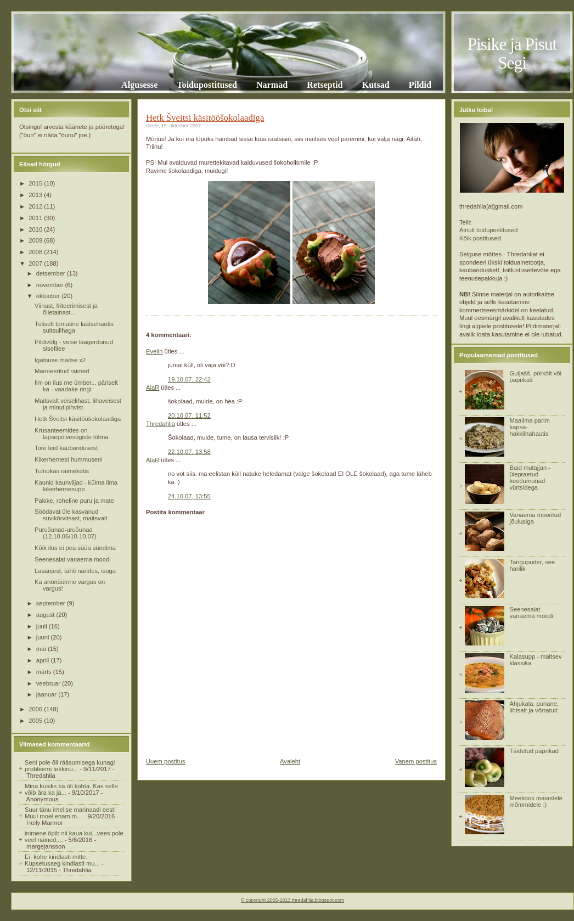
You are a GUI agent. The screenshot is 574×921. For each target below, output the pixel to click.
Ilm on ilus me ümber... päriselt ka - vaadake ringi (76, 385)
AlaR (152, 387)
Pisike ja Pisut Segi (512, 53)
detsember (51, 273)
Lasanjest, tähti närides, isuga (75, 571)
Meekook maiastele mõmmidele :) (535, 801)
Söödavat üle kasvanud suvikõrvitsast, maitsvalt (71, 514)
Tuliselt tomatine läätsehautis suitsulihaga (74, 327)
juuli (42, 626)
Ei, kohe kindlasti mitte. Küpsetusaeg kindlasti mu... (62, 860)
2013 (36, 195)
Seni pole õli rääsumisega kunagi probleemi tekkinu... (70, 765)
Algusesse (139, 84)
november (50, 285)
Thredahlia (160, 423)
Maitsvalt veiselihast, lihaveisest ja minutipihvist (78, 404)
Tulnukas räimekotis (62, 471)
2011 (36, 218)
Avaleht (290, 761)
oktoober (49, 296)
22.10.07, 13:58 (189, 451)
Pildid (420, 84)
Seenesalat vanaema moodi (73, 559)
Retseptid (324, 84)
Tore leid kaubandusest (66, 448)
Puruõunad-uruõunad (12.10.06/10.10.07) (66, 533)
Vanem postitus (416, 761)
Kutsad (376, 84)
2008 (36, 252)
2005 (36, 720)
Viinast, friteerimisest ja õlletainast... (66, 309)
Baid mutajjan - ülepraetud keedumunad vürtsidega (529, 477)
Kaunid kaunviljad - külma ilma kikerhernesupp (76, 485)
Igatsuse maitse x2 (60, 360)
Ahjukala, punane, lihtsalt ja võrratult (534, 707)
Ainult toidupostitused (488, 230)
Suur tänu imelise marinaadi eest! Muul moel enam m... (70, 812)
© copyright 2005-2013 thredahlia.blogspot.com (292, 900)
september (51, 603)
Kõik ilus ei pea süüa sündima (75, 547)
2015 (36, 183)
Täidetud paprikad (534, 751)
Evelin (154, 351)
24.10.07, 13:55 (189, 496)
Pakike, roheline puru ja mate (74, 500)
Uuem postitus (165, 761)
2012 (36, 206)
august (46, 614)
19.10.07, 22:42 (189, 379)
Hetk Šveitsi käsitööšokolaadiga (78, 418)
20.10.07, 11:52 (189, 415)
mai (42, 648)
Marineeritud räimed (62, 371)
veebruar (49, 683)
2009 (36, 240)
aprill (43, 660)
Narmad (272, 84)
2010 (36, 229)
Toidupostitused (207, 84)
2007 (36, 263)
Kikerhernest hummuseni (69, 459)
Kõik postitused (480, 238)
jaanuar (47, 694)
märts (44, 672)
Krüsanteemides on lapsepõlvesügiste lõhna (71, 433)
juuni (43, 637)
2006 (36, 709)
